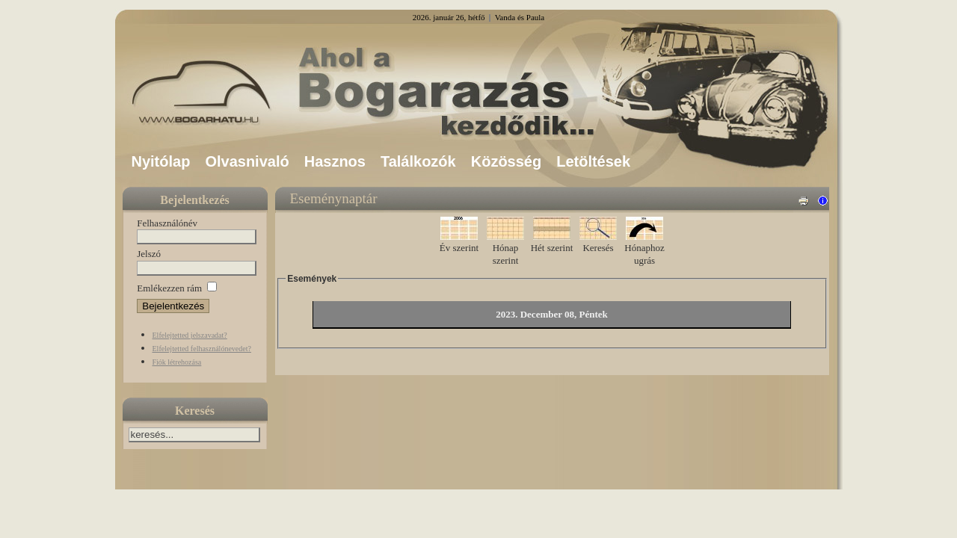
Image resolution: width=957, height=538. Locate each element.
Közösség (506, 161)
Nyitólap (161, 161)
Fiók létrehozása (177, 362)
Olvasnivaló (247, 161)
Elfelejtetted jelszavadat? (190, 335)
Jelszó (149, 253)
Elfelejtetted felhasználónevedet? (202, 348)
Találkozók (418, 161)
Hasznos (335, 161)
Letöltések (593, 161)
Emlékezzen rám (169, 288)
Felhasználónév (167, 223)
